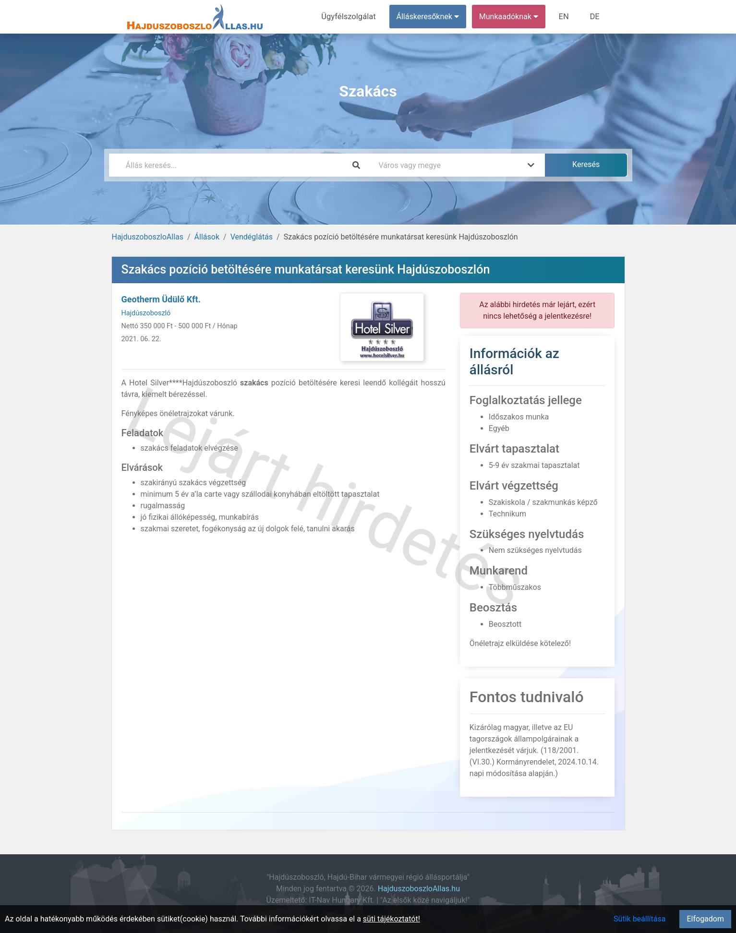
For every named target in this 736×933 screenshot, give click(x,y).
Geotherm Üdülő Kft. (161, 299)
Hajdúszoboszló (146, 313)
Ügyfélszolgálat (352, 16)
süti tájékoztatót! (391, 918)
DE (595, 16)
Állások (206, 236)
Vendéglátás (251, 236)
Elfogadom (705, 918)
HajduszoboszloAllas (147, 236)
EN (565, 16)
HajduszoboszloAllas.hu (419, 888)
